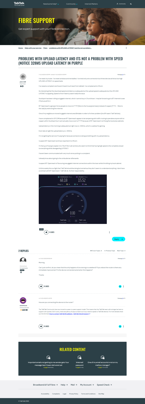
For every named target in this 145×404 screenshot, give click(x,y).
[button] (130, 4)
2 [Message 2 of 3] (122, 298)
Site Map (101, 394)
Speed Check (103, 384)
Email (45, 367)
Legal (64, 394)
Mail (73, 384)
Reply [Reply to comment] (120, 286)
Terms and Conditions (88, 394)
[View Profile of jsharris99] (23, 82)
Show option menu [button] (125, 48)
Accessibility (45, 394)
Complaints (56, 394)
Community (122, 4)
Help (63, 384)
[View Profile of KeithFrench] (24, 306)
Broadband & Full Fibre (44, 384)
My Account (85, 384)
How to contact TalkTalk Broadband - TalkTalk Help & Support (69, 314)
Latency (41, 229)
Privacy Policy (73, 394)
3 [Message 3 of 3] (122, 74)
